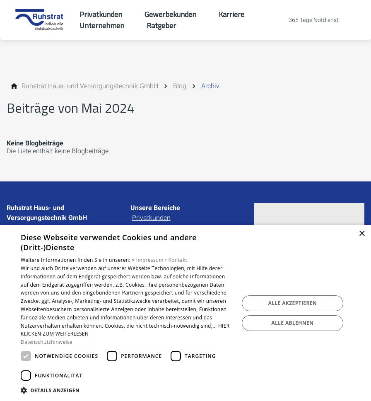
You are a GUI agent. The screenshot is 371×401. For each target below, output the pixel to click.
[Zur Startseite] (39, 19)
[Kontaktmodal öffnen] (307, 20)
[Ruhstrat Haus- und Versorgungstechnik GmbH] (90, 86)
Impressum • (152, 259)
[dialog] (185, 313)
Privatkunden (151, 218)
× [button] (362, 234)
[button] (126, 390)
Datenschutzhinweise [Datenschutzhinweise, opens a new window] (46, 341)
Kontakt (178, 259)
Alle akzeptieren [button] (292, 303)
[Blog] (179, 86)
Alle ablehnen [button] (292, 322)
